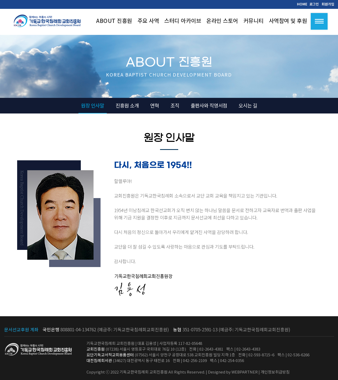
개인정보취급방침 (275, 372)
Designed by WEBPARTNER (233, 372)
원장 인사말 (92, 105)
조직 (174, 105)
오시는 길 (247, 105)
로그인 (314, 4)
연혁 (154, 105)
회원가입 (328, 4)
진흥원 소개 (127, 105)
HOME (302, 4)
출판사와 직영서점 (209, 105)
